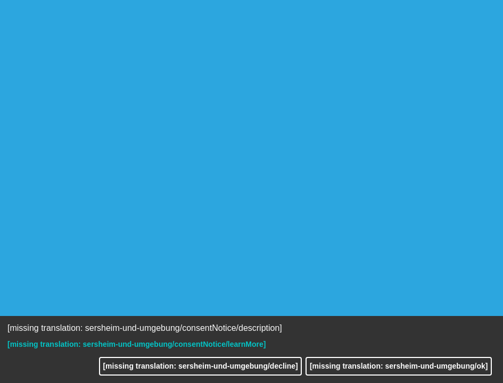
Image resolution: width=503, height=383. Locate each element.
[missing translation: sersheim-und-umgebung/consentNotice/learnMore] (136, 344)
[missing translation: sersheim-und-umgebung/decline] (200, 366)
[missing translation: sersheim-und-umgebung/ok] (399, 366)
